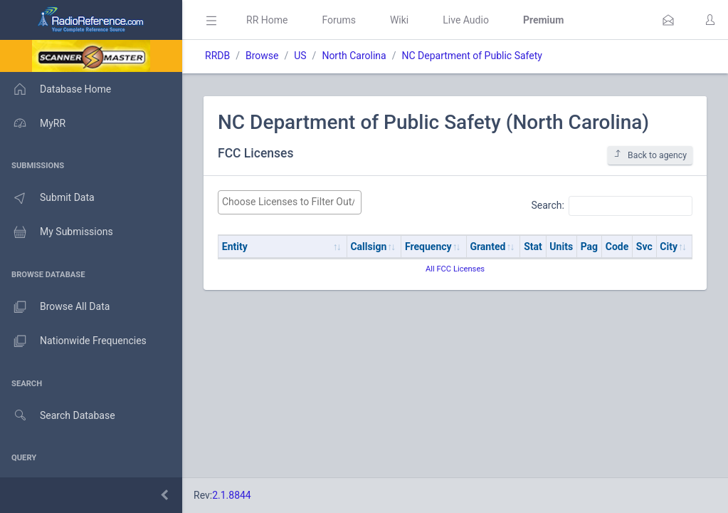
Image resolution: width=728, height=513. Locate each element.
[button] (668, 20)
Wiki (399, 20)
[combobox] (290, 202)
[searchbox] (289, 202)
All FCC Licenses (455, 269)
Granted (487, 246)
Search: (611, 206)
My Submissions (56, 232)
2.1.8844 (231, 495)
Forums (339, 20)
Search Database (57, 416)
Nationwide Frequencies (73, 341)
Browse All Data (55, 307)
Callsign (368, 246)
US (300, 55)
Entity (235, 246)
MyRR (32, 123)
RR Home (266, 20)
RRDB (217, 55)
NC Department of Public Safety (471, 55)
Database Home (55, 89)
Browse (262, 55)
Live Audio (466, 20)
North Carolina (354, 55)
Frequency (428, 246)
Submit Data (47, 198)
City (668, 246)
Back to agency (650, 155)
